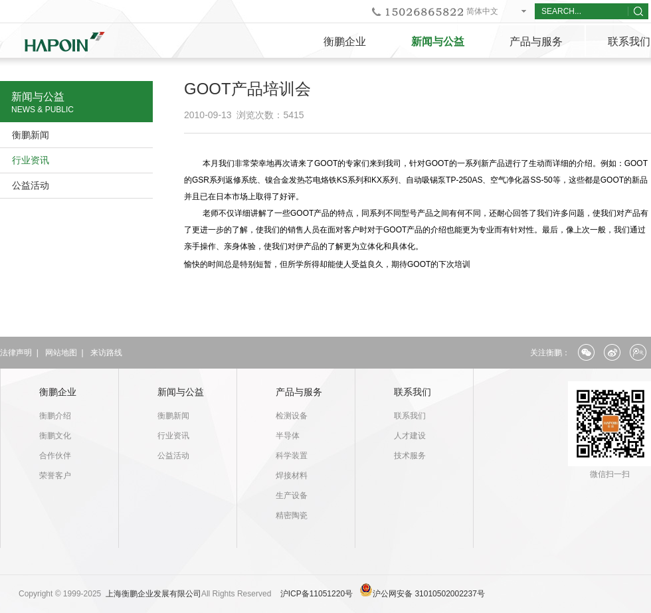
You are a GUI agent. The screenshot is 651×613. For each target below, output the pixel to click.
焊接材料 (292, 475)
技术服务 (410, 455)
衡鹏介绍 (55, 415)
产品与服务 (536, 41)
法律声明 (16, 352)
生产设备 (292, 495)
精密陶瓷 (292, 515)
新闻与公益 (437, 41)
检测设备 (292, 415)
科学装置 (292, 455)
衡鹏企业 (345, 41)
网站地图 (61, 352)
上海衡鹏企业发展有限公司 (153, 593)
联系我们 (412, 392)
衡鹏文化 (55, 435)
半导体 (288, 435)
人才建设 (410, 435)
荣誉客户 (55, 475)
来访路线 (106, 352)
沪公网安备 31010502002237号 (429, 593)
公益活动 (30, 185)
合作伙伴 (55, 455)
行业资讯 (30, 160)
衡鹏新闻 (30, 135)
